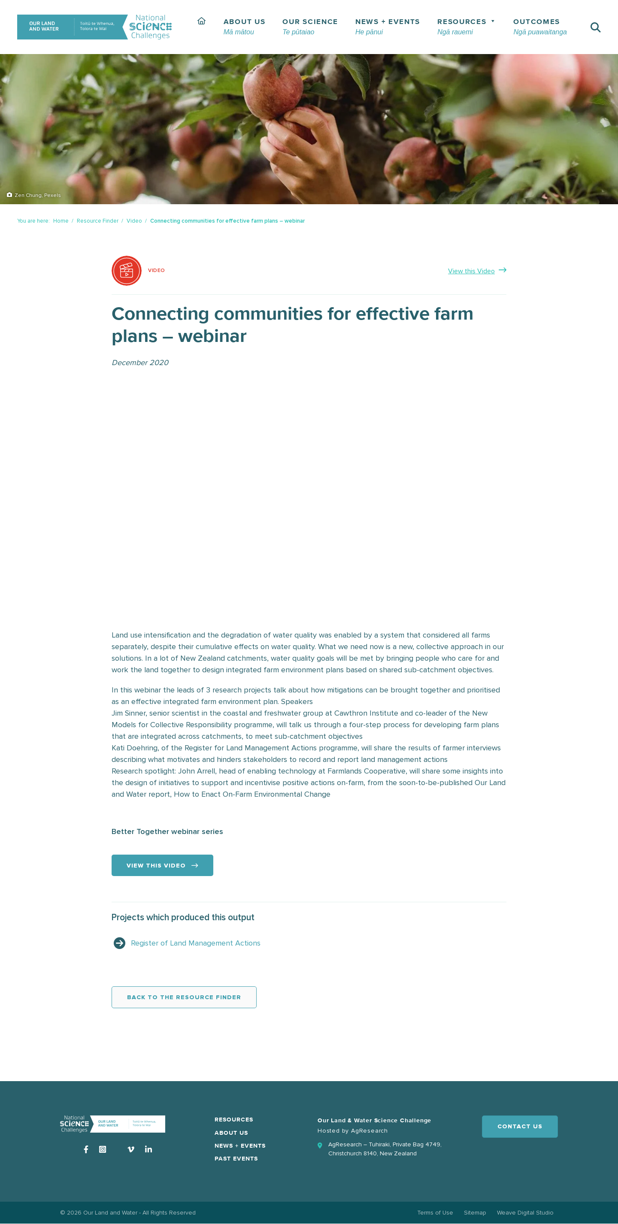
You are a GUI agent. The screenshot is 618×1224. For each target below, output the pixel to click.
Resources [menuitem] (234, 1120)
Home (61, 221)
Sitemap (475, 1212)
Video (134, 221)
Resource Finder (97, 221)
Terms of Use (435, 1212)
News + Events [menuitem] (240, 1146)
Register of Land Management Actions (196, 943)
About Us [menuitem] (231, 1133)
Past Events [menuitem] (236, 1159)
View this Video (471, 271)
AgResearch (369, 1130)
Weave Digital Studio (525, 1212)
